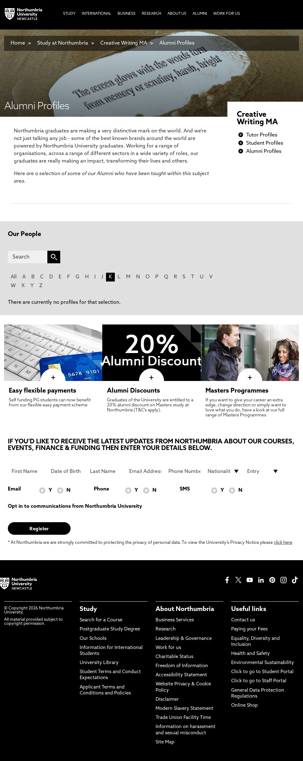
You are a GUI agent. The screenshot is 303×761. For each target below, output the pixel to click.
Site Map (165, 742)
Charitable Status (174, 657)
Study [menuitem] (69, 14)
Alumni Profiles (176, 43)
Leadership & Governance (184, 638)
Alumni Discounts (133, 391)
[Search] (27, 257)
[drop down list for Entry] (263, 471)
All (14, 277)
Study (88, 609)
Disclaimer (167, 699)
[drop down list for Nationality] (224, 471)
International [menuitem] (96, 14)
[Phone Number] (184, 471)
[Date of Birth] (67, 471)
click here (283, 542)
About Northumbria (185, 609)
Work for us (168, 648)
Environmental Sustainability (262, 663)
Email (14, 489)
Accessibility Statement (181, 675)
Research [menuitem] (151, 14)
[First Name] (27, 471)
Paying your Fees (249, 629)
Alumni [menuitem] (200, 14)
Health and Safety (250, 653)
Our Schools (93, 638)
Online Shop (244, 705)
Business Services (175, 620)
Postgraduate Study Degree (110, 629)
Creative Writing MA (123, 43)
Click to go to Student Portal (262, 672)
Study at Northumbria (62, 43)
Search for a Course (101, 620)
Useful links (248, 609)
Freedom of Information (182, 666)
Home (18, 43)
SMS (185, 489)
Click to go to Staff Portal (258, 681)
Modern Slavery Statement (184, 708)
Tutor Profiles (261, 135)
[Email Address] (145, 471)
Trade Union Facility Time (183, 717)
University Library (99, 663)
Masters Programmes (236, 391)
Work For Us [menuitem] (226, 14)
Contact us (243, 620)
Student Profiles (264, 143)
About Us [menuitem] (176, 14)
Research (166, 629)
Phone (101, 489)
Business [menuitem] (127, 14)
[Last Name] (106, 471)
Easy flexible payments (42, 391)
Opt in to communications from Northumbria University (75, 506)
